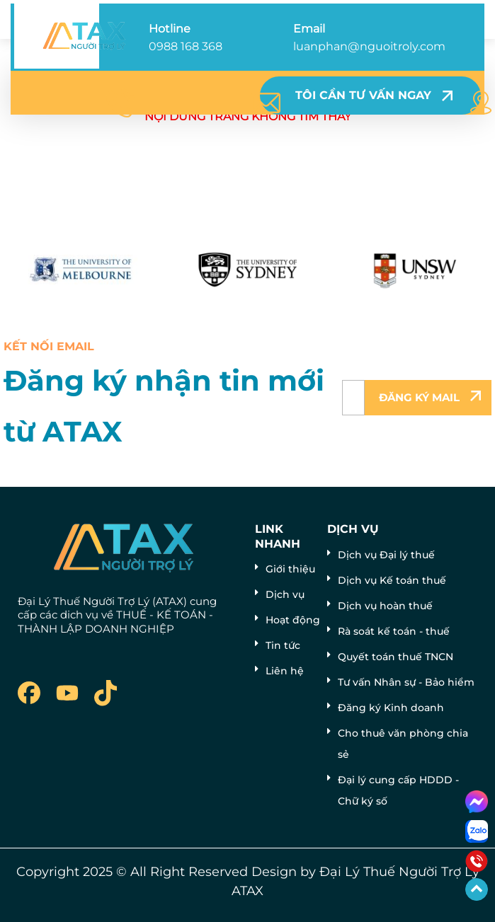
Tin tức (283, 645)
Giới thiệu (290, 569)
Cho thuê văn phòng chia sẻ (403, 744)
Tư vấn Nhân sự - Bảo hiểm (406, 682)
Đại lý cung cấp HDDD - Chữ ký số (398, 790)
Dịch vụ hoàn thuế (385, 605)
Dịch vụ (285, 594)
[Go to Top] (476, 889)
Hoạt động (293, 619)
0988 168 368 (185, 46)
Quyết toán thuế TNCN (395, 656)
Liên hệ (285, 670)
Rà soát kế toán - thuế (394, 631)
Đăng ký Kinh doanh (391, 707)
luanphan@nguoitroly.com (369, 46)
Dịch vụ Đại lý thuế (386, 554)
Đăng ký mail (419, 397)
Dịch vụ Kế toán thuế (392, 580)
